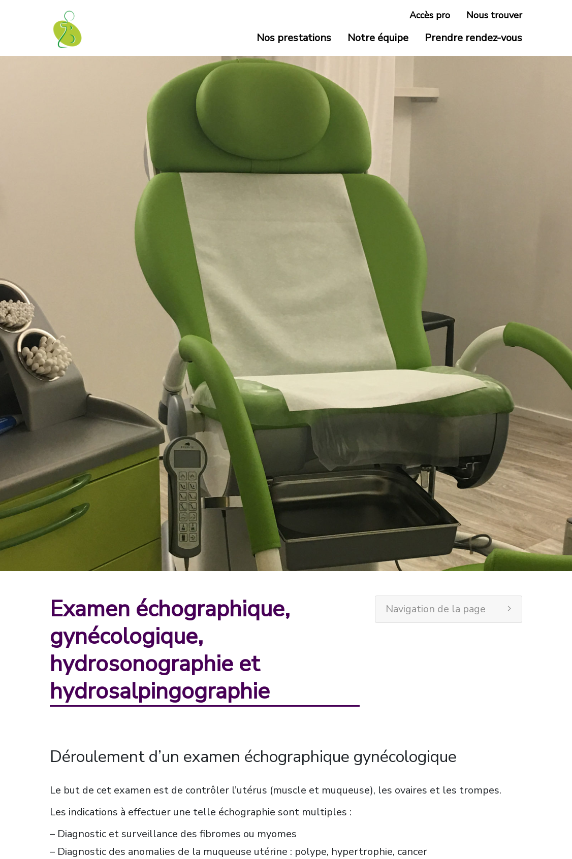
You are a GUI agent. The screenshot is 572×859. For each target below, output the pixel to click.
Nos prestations (294, 38)
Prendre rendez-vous (473, 38)
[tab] (448, 609)
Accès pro (429, 15)
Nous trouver (494, 15)
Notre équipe (377, 38)
